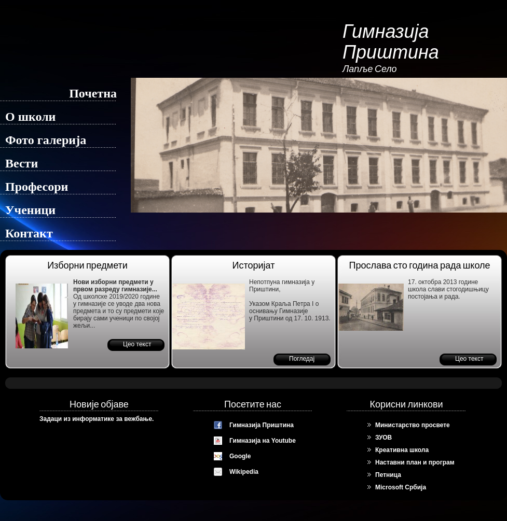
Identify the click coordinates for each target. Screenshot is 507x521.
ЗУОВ (383, 437)
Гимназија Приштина (261, 425)
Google (240, 456)
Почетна (93, 93)
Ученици (30, 210)
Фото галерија (45, 140)
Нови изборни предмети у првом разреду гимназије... (115, 285)
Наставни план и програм (415, 462)
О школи (30, 116)
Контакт (29, 233)
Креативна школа (402, 450)
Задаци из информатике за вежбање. (96, 419)
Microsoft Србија (400, 487)
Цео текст (137, 344)
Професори (36, 186)
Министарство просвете (412, 425)
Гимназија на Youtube (262, 440)
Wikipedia (243, 471)
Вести (21, 163)
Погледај (301, 358)
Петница (388, 474)
